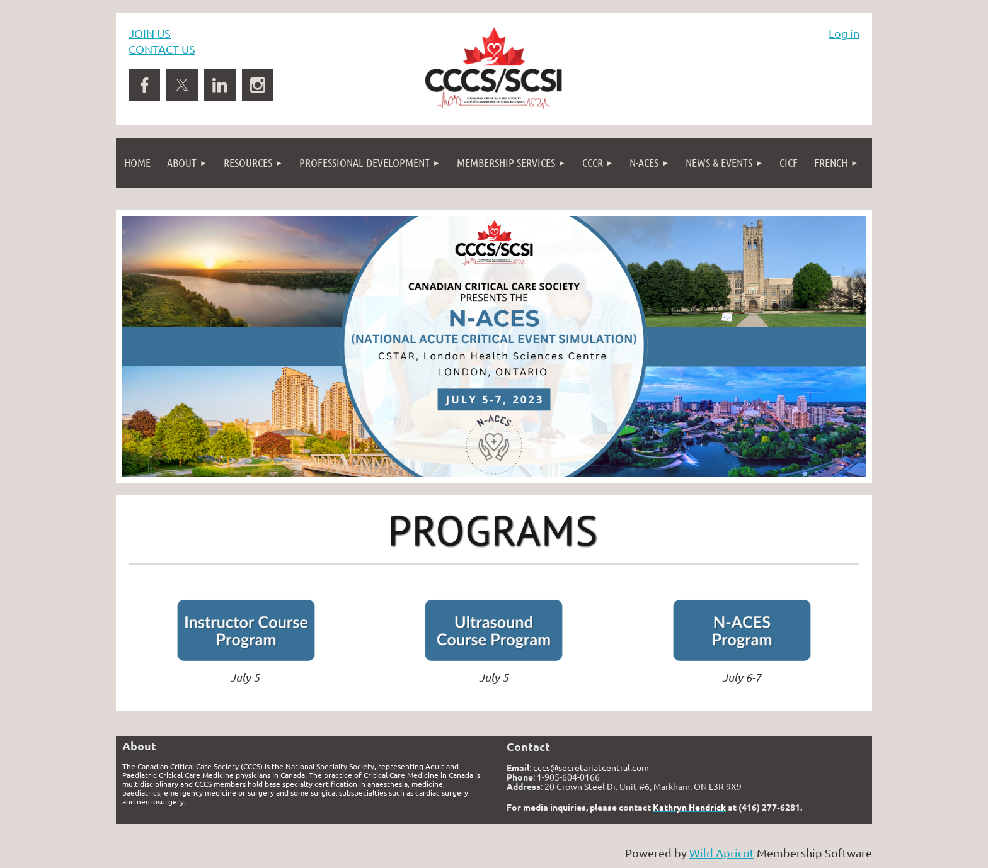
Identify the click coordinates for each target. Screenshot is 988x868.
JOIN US (150, 33)
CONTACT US (162, 48)
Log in (844, 33)
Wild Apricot (721, 852)
